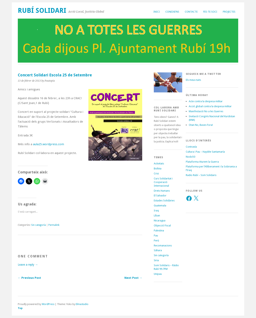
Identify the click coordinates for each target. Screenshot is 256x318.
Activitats (159, 163)
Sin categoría (38, 225)
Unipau (158, 273)
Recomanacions (163, 245)
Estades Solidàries (164, 200)
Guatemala (160, 205)
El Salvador (160, 195)
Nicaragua (159, 220)
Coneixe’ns (172, 11)
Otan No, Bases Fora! (201, 124)
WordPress (48, 304)
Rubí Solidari (42, 10)
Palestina (159, 230)
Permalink (53, 225)
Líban (157, 215)
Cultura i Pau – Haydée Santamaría (205, 151)
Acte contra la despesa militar (206, 101)
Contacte (191, 11)
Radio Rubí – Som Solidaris (201, 175)
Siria (156, 260)
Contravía (191, 146)
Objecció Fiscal (162, 225)
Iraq (156, 210)
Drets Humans (162, 190)
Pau (156, 235)
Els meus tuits (193, 79)
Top (20, 308)
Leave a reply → (28, 264)
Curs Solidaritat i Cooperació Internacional (163, 182)
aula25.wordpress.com (48, 144)
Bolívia (157, 168)
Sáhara (158, 250)
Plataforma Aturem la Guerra (202, 161)
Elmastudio (82, 304)
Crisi (156, 173)
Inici (156, 11)
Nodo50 (190, 156)
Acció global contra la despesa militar (210, 106)
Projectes (229, 11)
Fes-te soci (210, 11)
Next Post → (133, 277)
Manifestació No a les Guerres (206, 111)
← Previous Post (29, 277)
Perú (156, 240)
